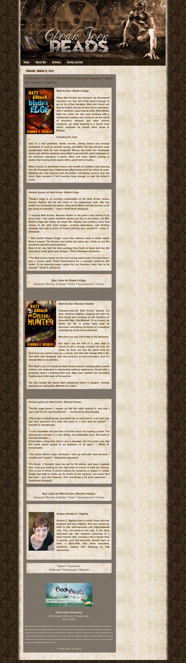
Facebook (74, 566)
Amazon (39, 284)
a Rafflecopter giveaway (69, 648)
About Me (41, 62)
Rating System (75, 62)
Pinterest (54, 569)
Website (84, 569)
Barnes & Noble (56, 284)
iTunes (100, 284)
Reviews (56, 62)
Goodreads (70, 569)
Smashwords (85, 284)
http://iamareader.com (94, 639)
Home (26, 62)
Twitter (61, 566)
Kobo (71, 284)
